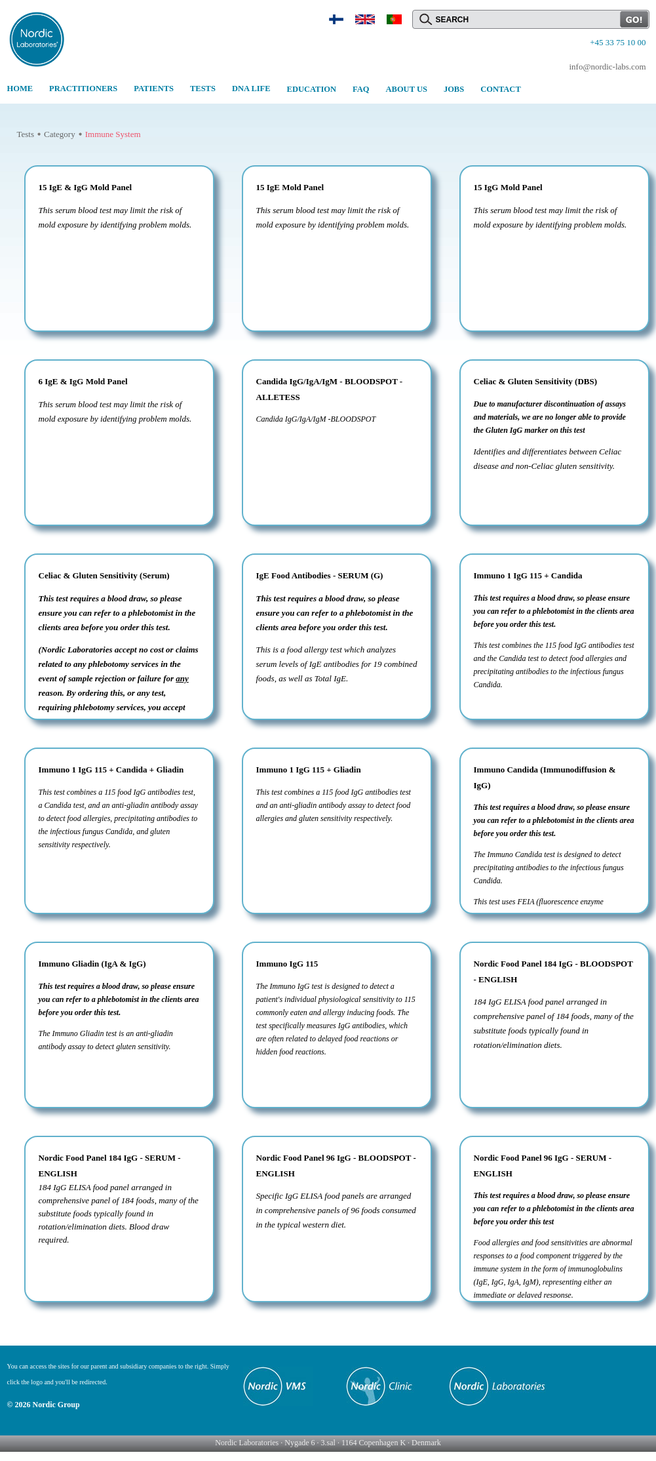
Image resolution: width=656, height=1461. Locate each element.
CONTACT (500, 89)
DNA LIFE (251, 88)
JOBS (454, 89)
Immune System (113, 134)
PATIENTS (154, 88)
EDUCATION (311, 89)
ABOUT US (406, 89)
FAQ (361, 89)
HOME (20, 88)
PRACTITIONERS (83, 88)
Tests (26, 134)
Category (59, 134)
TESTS (203, 88)
